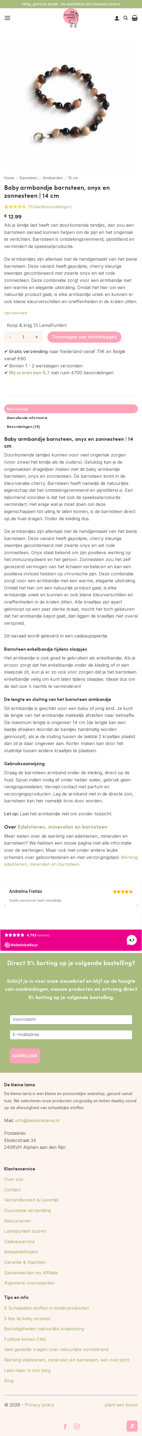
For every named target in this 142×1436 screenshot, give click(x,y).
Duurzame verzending (27, 1210)
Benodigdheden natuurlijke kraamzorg (44, 1328)
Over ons (13, 1179)
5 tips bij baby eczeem (27, 1318)
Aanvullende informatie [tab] (27, 417)
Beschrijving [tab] (17, 408)
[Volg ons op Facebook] (65, 1427)
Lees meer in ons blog (27, 1370)
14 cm (73, 178)
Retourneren (17, 1221)
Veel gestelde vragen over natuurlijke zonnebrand (56, 1349)
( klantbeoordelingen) (50, 206)
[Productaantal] (23, 337)
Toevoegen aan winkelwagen (84, 337)
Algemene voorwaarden (29, 1283)
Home (9, 178)
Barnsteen (28, 178)
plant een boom (121, 1405)
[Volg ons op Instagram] (77, 1427)
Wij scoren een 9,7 (29, 372)
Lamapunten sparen (25, 1231)
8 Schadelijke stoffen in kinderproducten (46, 1308)
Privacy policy (39, 1405)
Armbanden (53, 178)
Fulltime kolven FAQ (25, 1339)
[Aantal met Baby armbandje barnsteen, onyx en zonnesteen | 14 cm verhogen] (37, 337)
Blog (9, 1380)
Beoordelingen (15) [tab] (23, 426)
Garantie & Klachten (25, 1262)
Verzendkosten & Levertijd (31, 1200)
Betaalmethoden (21, 1252)
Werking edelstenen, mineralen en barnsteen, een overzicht (66, 1360)
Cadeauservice (19, 1241)
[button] (7, 18)
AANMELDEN (24, 1055)
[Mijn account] (117, 18)
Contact (12, 1189)
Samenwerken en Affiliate (31, 1272)
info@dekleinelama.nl (37, 1120)
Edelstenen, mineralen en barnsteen (63, 826)
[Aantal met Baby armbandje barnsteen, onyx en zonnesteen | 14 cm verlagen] (9, 337)
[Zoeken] (126, 18)
